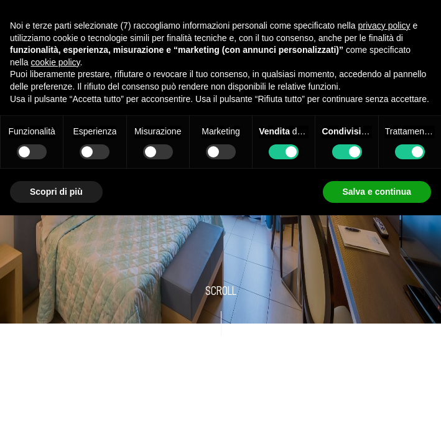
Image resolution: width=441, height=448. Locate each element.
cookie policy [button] (55, 62)
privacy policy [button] (384, 25)
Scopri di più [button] (56, 192)
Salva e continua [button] (377, 192)
